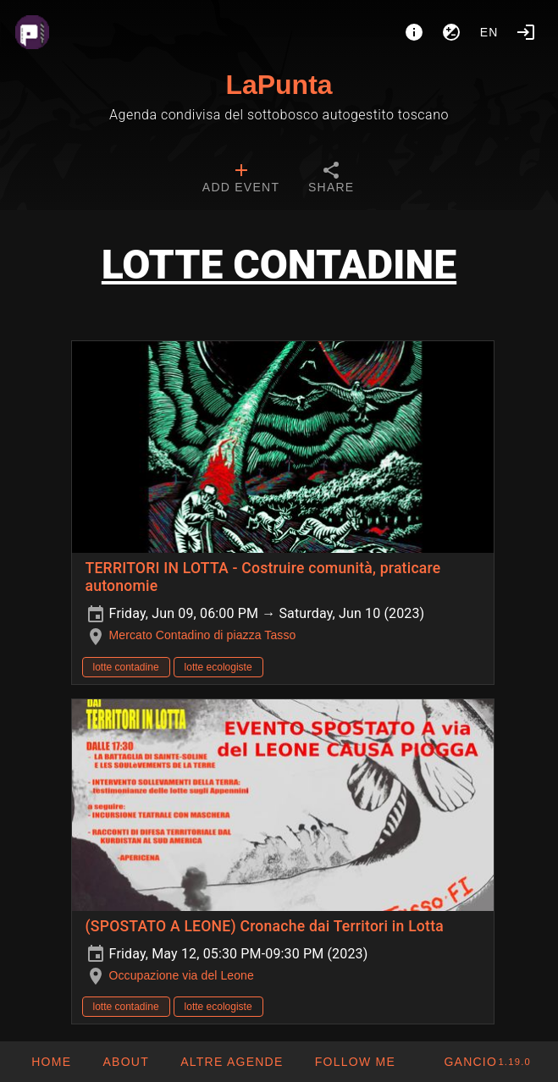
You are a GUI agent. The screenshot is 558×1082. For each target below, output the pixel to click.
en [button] (489, 32)
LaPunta (278, 84)
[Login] (525, 32)
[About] (414, 32)
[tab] (241, 179)
